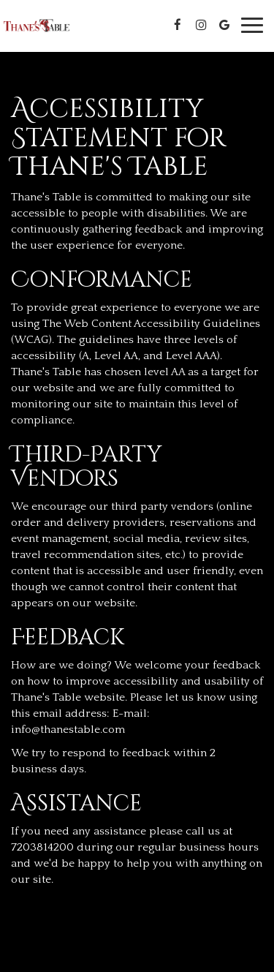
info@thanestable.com (68, 729)
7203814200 (42, 847)
